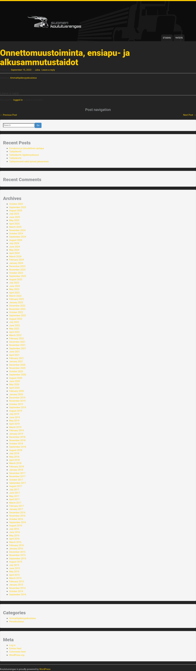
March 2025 (15, 227)
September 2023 (17, 276)
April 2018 (14, 460)
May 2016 (14, 535)
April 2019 (14, 423)
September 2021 (17, 348)
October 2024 (16, 233)
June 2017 (14, 492)
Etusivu (167, 37)
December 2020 (17, 364)
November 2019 (17, 400)
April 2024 (14, 253)
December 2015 (17, 552)
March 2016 (15, 542)
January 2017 (16, 509)
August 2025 (15, 210)
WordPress (45, 669)
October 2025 (16, 204)
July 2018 (14, 453)
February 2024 (16, 259)
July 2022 (14, 322)
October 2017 (16, 479)
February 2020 (16, 391)
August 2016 (15, 525)
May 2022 (14, 328)
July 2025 (14, 213)
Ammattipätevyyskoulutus (23, 77)
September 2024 (17, 236)
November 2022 (17, 309)
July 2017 (14, 489)
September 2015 (17, 558)
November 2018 (17, 440)
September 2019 (17, 407)
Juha (37, 69)
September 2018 (17, 446)
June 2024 (14, 246)
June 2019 (14, 417)
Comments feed (17, 651)
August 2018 (15, 450)
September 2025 (17, 207)
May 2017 (14, 496)
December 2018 (17, 437)
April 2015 (14, 575)
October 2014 (16, 591)
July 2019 (14, 414)
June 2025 (14, 217)
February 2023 (16, 299)
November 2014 (17, 588)
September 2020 (17, 374)
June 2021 (14, 351)
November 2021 (17, 345)
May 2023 (14, 289)
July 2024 (14, 243)
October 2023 (16, 273)
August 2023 (15, 279)
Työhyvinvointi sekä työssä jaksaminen (29, 161)
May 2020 (14, 384)
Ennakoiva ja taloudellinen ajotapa (26, 148)
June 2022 (14, 325)
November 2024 (17, 230)
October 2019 (16, 404)
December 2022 (17, 305)
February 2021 (16, 358)
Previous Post (8, 115)
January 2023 (16, 302)
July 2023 (14, 282)
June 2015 (14, 568)
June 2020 (14, 381)
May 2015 (14, 571)
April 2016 (14, 538)
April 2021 (14, 355)
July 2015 (14, 565)
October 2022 (16, 312)
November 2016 (17, 515)
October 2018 (16, 443)
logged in (18, 100)
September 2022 (17, 315)
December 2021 (17, 341)
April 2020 (14, 387)
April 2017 (14, 499)
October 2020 (16, 371)
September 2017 (17, 483)
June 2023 (14, 286)
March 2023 (15, 296)
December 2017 (17, 473)
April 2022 (14, 332)
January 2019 (16, 433)
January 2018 (16, 469)
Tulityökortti (15, 151)
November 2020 (17, 368)
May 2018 (14, 456)
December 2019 (17, 397)
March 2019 (15, 427)
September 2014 (17, 594)
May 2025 (14, 220)
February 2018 (16, 466)
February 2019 (16, 430)
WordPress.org (16, 655)
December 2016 (17, 512)
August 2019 (15, 410)
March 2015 (15, 578)
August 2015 (15, 561)
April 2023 (14, 292)
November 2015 (17, 555)
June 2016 (14, 532)
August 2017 (15, 486)
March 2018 (15, 463)
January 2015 (16, 584)
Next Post (189, 115)
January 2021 (16, 361)
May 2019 (14, 420)
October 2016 (16, 519)
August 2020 (15, 378)
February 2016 (16, 545)
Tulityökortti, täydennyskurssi (24, 155)
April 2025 (14, 223)
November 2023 (17, 269)
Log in (12, 645)
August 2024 (15, 240)
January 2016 (16, 548)
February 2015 (16, 581)
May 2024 (14, 250)
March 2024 (15, 256)
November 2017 (17, 476)
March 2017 (15, 502)
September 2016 (17, 522)
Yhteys (179, 37)
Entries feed (15, 648)
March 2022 (15, 335)
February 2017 (16, 506)
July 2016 (14, 529)
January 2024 (16, 263)
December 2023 (17, 266)
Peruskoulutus (16, 621)
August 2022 (15, 318)
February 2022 (16, 338)
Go (38, 125)
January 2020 (16, 394)
